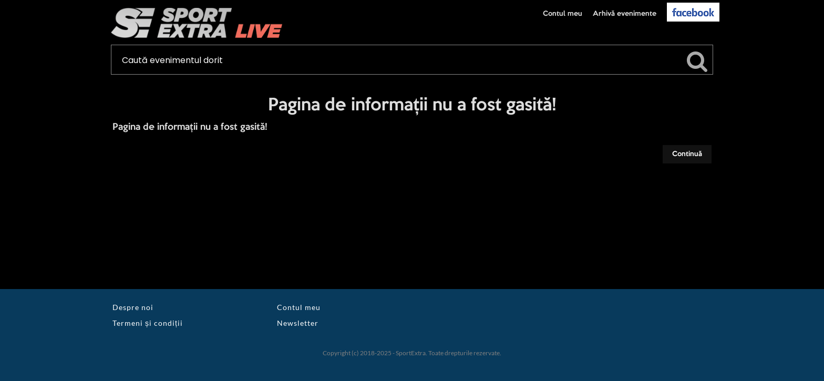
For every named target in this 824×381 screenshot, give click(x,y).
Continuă (687, 154)
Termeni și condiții (147, 322)
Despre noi (132, 307)
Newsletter (297, 322)
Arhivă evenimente (624, 14)
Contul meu (562, 14)
